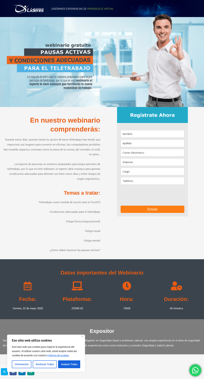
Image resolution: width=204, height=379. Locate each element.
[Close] (82, 336)
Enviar (153, 209)
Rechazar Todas (45, 364)
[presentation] (147, 195)
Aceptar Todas (69, 364)
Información (22, 364)
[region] (46, 353)
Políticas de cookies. (58, 355)
